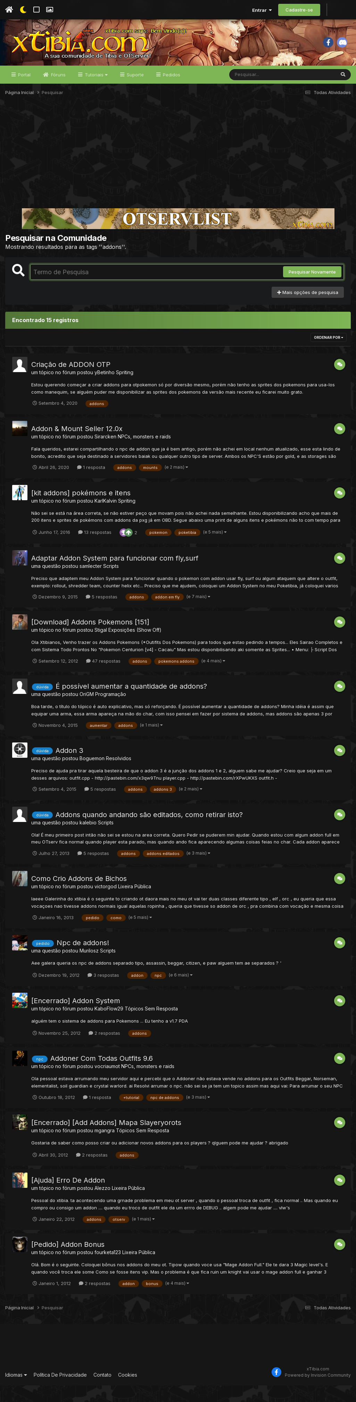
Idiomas (16, 1391)
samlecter (91, 582)
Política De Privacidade (60, 1391)
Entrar (262, 10)
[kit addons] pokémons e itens (81, 509)
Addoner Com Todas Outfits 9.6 (101, 1075)
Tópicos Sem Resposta (151, 1025)
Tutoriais (95, 91)
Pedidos (171, 91)
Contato (102, 1391)
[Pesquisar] (256, 90)
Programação (110, 711)
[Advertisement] (178, 171)
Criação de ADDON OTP (70, 381)
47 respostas (103, 677)
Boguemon (92, 775)
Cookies (127, 1391)
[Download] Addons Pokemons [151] (90, 639)
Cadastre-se (299, 9)
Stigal (100, 646)
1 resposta (91, 484)
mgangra (104, 1147)
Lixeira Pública (134, 903)
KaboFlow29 (108, 1025)
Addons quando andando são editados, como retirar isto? (149, 831)
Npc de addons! (83, 959)
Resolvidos (118, 775)
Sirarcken (105, 453)
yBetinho (104, 389)
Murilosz (89, 967)
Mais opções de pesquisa (307, 308)
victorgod (105, 903)
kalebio (88, 839)
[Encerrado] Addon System (75, 1017)
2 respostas (104, 1049)
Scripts (111, 582)
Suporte (134, 91)
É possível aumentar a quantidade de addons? (131, 703)
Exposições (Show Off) (135, 646)
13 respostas (94, 548)
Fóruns (58, 91)
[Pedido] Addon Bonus (68, 1261)
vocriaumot (107, 1083)
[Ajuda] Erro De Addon (68, 1197)
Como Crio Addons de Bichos (79, 895)
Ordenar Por (328, 354)
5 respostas (101, 613)
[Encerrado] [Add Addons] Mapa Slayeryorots (106, 1139)
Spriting (124, 389)
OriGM (87, 711)
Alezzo (102, 1205)
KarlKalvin (105, 517)
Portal (24, 91)
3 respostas (103, 991)
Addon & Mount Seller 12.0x (77, 445)
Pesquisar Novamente (312, 288)
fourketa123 (107, 1269)
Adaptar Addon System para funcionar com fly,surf (114, 574)
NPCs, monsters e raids (144, 453)
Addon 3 (69, 767)
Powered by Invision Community (318, 1391)
